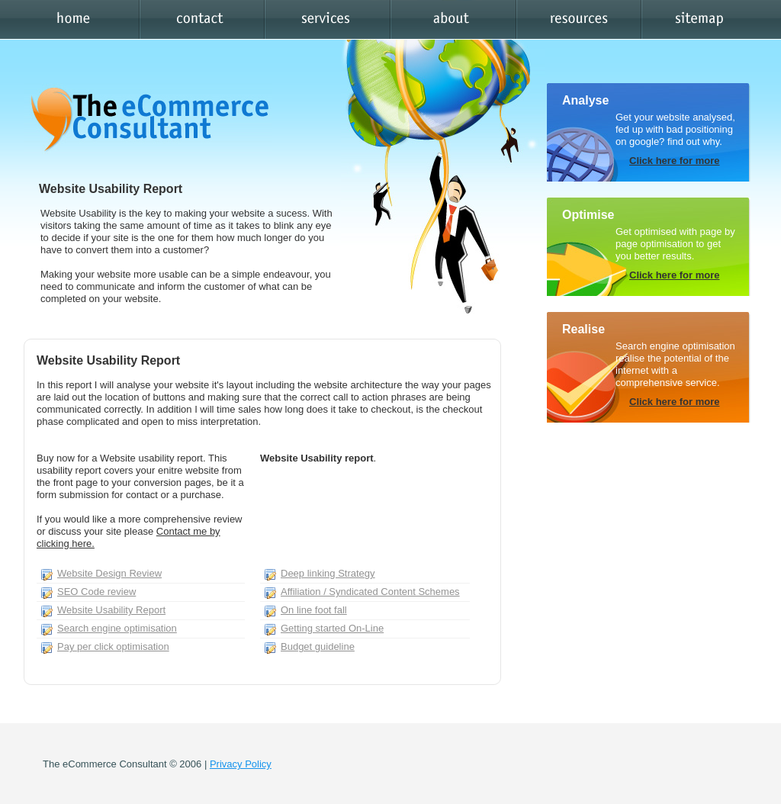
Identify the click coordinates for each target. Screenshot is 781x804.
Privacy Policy (241, 764)
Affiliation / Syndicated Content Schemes (370, 591)
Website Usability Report (111, 610)
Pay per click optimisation (113, 646)
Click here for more (674, 160)
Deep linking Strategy (328, 573)
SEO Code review (96, 591)
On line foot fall (314, 610)
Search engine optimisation (117, 628)
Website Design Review (109, 573)
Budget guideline (318, 646)
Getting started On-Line (332, 628)
